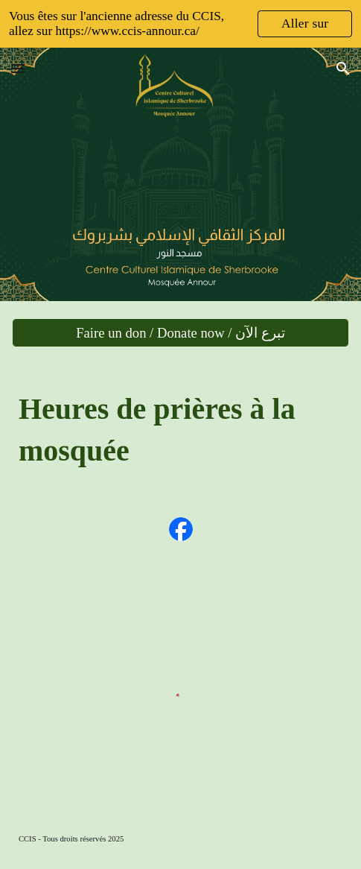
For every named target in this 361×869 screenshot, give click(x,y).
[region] (180, 24)
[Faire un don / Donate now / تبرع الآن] (180, 333)
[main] (180, 429)
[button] (18, 68)
